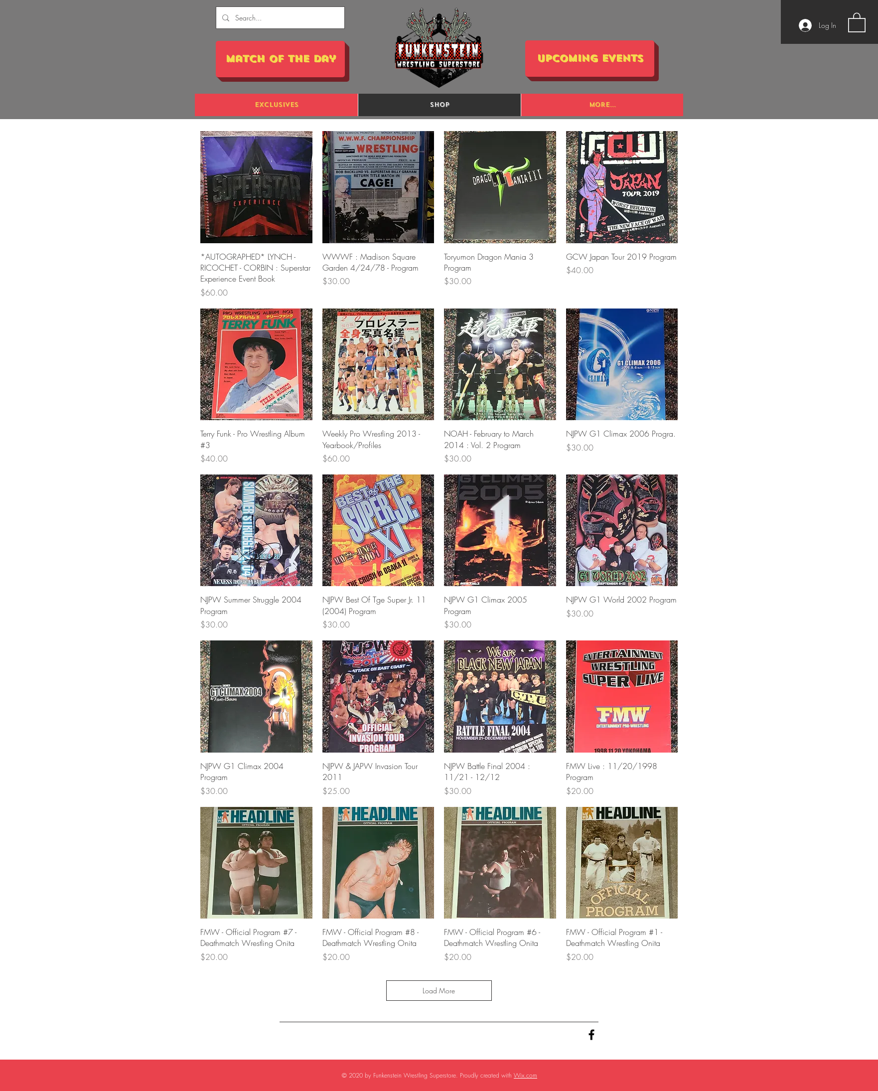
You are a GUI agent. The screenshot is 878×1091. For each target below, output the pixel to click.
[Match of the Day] (280, 59)
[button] (857, 21)
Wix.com (525, 1075)
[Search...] (279, 17)
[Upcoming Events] (589, 58)
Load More (439, 990)
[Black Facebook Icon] (591, 1035)
